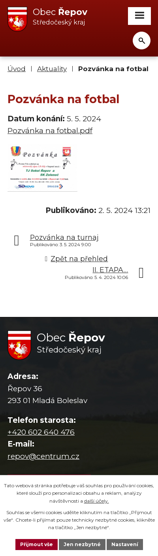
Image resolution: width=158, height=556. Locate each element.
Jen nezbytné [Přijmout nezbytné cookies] (82, 544)
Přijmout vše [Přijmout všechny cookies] (36, 544)
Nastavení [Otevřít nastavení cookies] (124, 544)
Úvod (17, 68)
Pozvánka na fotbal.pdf (50, 130)
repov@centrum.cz (43, 456)
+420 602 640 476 (41, 432)
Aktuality (52, 68)
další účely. (96, 501)
